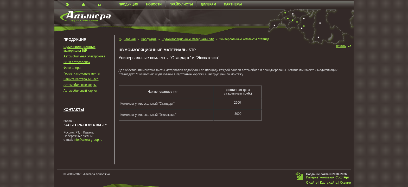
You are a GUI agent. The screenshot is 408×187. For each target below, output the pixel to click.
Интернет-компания (327, 177)
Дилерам (208, 4)
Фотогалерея (72, 68)
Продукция (128, 4)
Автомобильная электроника (84, 56)
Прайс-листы (181, 4)
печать (341, 46)
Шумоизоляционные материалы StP (79, 48)
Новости (154, 4)
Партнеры (233, 4)
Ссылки (345, 182)
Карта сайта (328, 182)
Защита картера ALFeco (81, 79)
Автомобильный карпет (80, 90)
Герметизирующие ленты (81, 73)
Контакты (73, 110)
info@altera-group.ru (88, 140)
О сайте (311, 182)
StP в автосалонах (76, 62)
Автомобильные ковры (80, 85)
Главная (130, 39)
